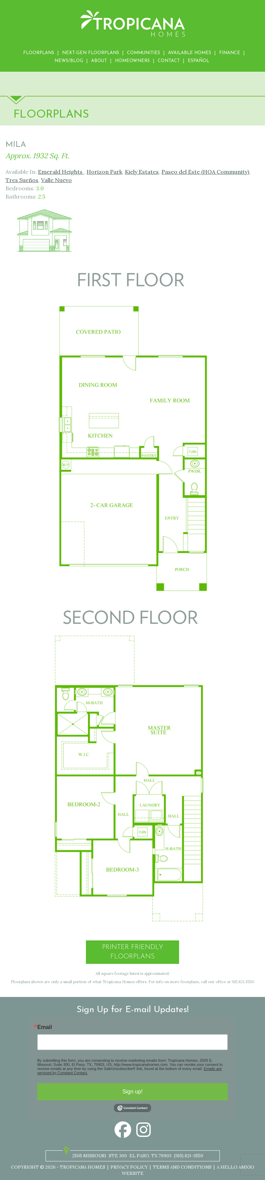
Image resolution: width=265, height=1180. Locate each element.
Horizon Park (104, 171)
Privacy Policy (129, 1167)
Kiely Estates (142, 171)
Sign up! (132, 1092)
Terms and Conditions (182, 1167)
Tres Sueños (22, 180)
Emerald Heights (61, 171)
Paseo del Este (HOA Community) (205, 171)
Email (44, 1027)
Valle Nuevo (56, 180)
